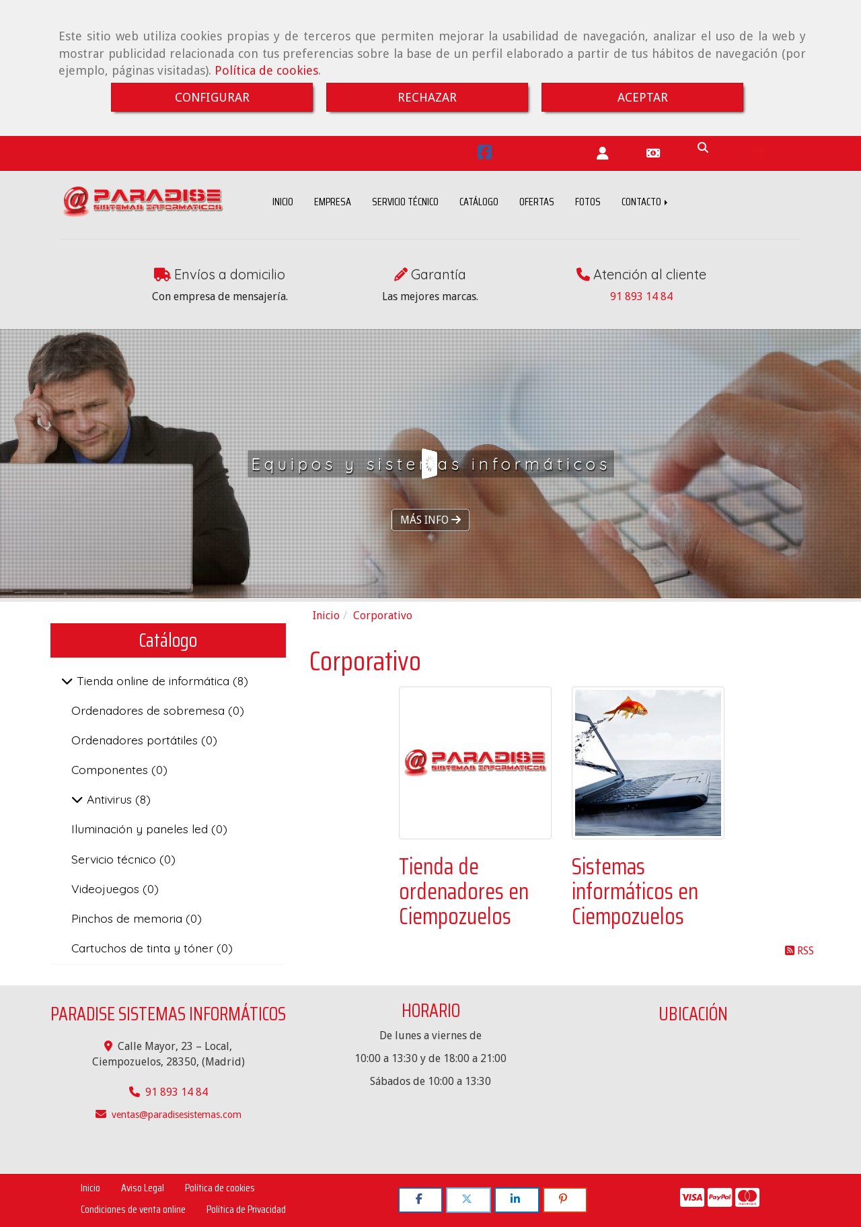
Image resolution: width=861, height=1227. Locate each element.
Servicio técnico (115, 858)
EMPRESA (332, 201)
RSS (799, 950)
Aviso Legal (142, 1187)
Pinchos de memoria (128, 918)
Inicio (90, 1187)
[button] (602, 153)
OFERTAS (536, 201)
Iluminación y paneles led (141, 828)
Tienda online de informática (153, 680)
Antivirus (109, 799)
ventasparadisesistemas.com (176, 1114)
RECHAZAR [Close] (427, 97)
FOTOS (588, 201)
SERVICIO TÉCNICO (405, 201)
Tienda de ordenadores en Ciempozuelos (464, 891)
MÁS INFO (430, 520)
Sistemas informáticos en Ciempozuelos (635, 891)
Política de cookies (266, 70)
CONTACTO (646, 201)
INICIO (282, 201)
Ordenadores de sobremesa (149, 710)
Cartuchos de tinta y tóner (144, 947)
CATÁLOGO (478, 201)
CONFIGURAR (212, 97)
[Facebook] (485, 154)
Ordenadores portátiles (136, 739)
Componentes (111, 769)
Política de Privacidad (246, 1209)
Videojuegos (107, 888)
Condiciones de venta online (133, 1209)
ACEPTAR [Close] (642, 97)
